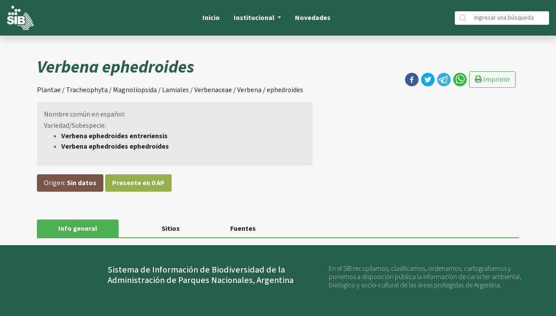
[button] (412, 79)
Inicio (211, 18)
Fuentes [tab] (243, 228)
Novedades (313, 18)
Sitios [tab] (171, 228)
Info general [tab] (77, 228)
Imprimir (492, 79)
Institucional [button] (255, 18)
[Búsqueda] (510, 18)
